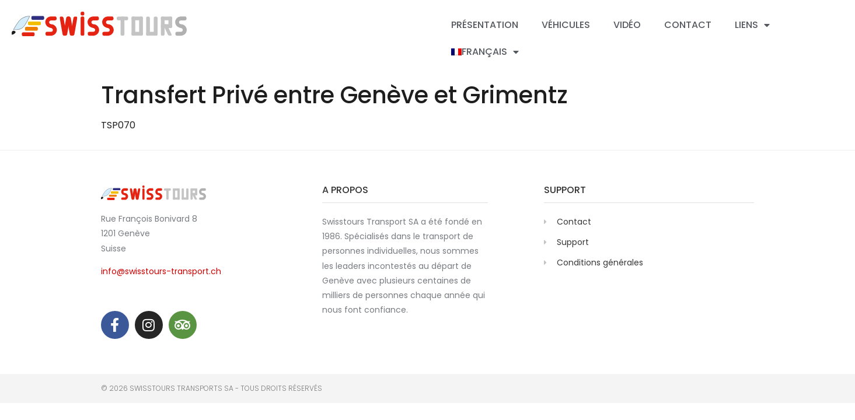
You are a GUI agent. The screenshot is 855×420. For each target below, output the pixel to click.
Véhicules (566, 25)
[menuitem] (485, 51)
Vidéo (627, 25)
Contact (687, 25)
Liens (752, 25)
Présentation (484, 25)
